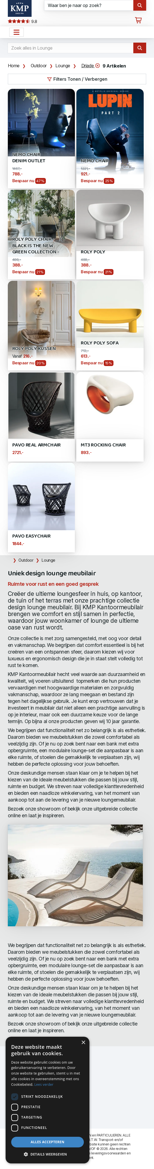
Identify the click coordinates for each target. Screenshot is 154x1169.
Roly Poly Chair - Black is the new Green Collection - (36, 245)
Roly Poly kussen (34, 348)
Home (14, 65)
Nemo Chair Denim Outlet (29, 158)
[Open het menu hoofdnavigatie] (16, 32)
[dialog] (47, 1100)
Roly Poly (93, 252)
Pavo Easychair (31, 536)
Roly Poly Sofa (99, 343)
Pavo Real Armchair (36, 445)
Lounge (62, 65)
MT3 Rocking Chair (103, 445)
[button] (47, 1154)
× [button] (83, 1043)
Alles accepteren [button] (48, 1142)
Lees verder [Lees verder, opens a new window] (44, 1084)
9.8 (22, 21)
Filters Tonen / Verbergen (77, 79)
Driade (90, 65)
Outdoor (39, 65)
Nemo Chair (95, 161)
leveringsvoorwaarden (108, 1153)
